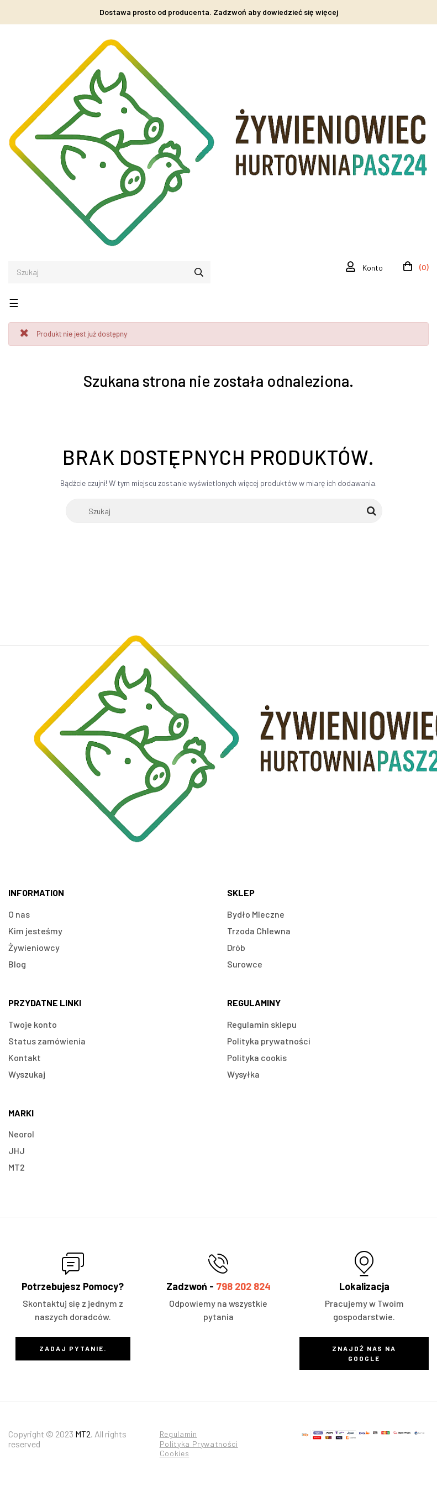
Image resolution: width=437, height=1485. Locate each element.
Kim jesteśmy (35, 930)
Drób (236, 947)
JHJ (16, 1150)
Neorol (21, 1134)
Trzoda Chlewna (259, 930)
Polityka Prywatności (199, 1443)
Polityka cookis (257, 1057)
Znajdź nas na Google (364, 1353)
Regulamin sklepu (262, 1024)
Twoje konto (32, 1024)
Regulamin (178, 1434)
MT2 (16, 1167)
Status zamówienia (47, 1041)
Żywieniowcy (34, 947)
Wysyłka (243, 1074)
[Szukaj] (224, 511)
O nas (19, 914)
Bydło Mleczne (256, 914)
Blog (17, 964)
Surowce (244, 964)
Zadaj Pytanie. (73, 1348)
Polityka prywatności (268, 1041)
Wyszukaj (26, 1074)
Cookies (174, 1453)
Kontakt (24, 1057)
